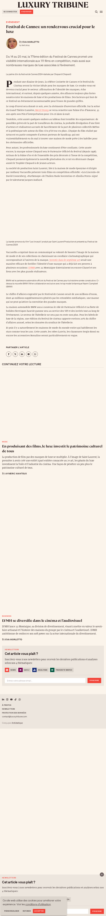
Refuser (27, 911)
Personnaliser (11, 911)
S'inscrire (97, 911)
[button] (53, 458)
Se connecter (10, 11)
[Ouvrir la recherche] (96, 12)
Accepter (39, 911)
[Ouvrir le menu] (101, 12)
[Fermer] (102, 874)
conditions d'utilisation (38, 904)
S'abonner (26, 11)
